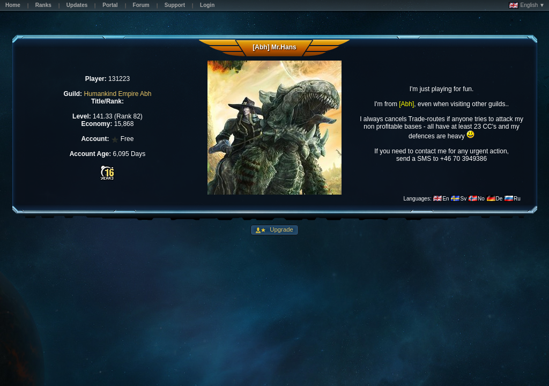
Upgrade (280, 229)
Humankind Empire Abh (117, 94)
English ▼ (527, 5)
